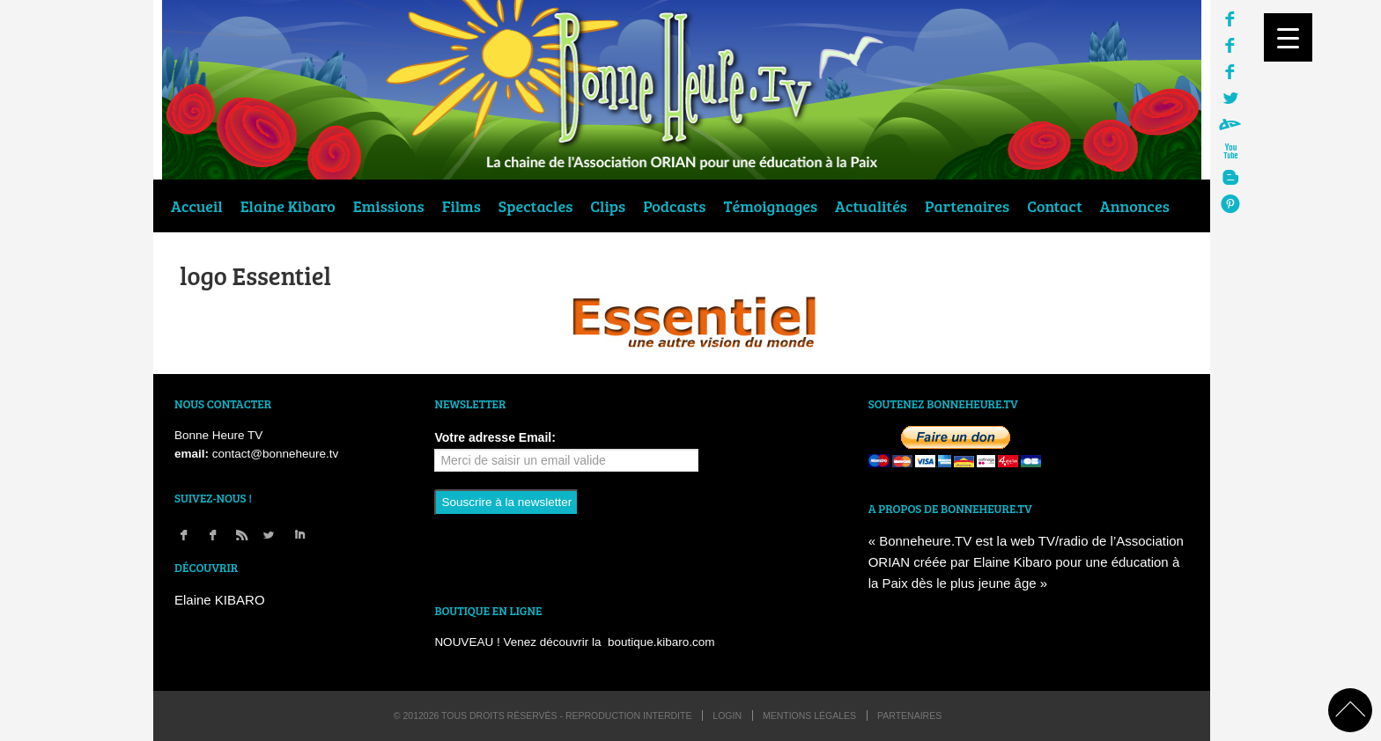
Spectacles (535, 205)
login (727, 715)
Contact (1054, 205)
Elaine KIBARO (219, 599)
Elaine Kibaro (288, 205)
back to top (1350, 710)
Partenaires (967, 205)
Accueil (197, 205)
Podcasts (674, 205)
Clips (607, 205)
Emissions (389, 205)
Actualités (871, 205)
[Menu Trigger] (1288, 37)
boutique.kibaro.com (661, 642)
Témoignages (771, 205)
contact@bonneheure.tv (275, 453)
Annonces (1135, 205)
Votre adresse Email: (494, 437)
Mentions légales (809, 715)
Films (461, 205)
